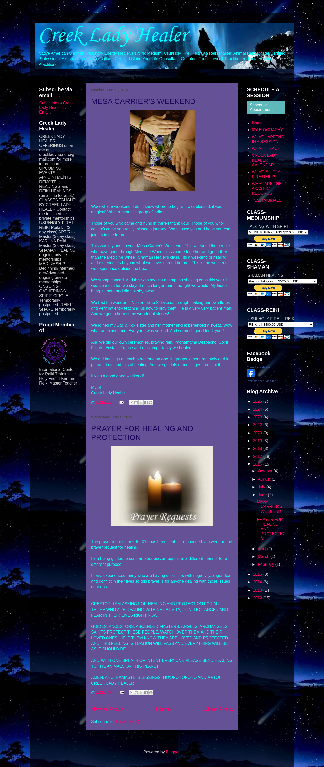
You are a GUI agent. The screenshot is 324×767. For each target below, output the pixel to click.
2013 (258, 590)
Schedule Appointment (261, 107)
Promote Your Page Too (261, 380)
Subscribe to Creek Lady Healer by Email (56, 107)
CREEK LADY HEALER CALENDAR (264, 160)
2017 (258, 456)
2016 (258, 464)
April (262, 549)
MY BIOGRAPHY (267, 130)
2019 (258, 441)
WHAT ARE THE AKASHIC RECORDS (267, 188)
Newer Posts (107, 709)
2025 (258, 401)
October (265, 471)
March (264, 556)
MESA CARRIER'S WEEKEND (143, 101)
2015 (258, 574)
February (266, 564)
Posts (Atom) (127, 721)
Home (163, 709)
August (265, 479)
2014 (258, 582)
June (263, 495)
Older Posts (218, 709)
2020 (258, 433)
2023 (258, 417)
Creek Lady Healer (112, 35)
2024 (258, 409)
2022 (258, 425)
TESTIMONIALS (266, 200)
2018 (258, 448)
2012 (258, 598)
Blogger (172, 752)
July (262, 487)
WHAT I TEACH (266, 148)
